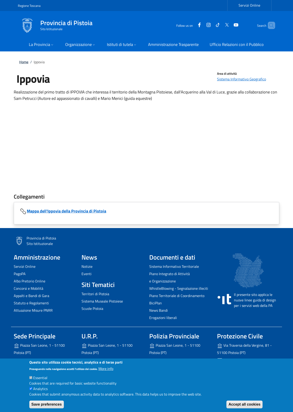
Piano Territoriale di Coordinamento (176, 295)
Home (23, 62)
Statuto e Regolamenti (31, 303)
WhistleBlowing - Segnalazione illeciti (178, 288)
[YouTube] (228, 25)
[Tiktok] (209, 25)
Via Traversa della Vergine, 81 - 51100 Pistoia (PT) (244, 349)
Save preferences (46, 404)
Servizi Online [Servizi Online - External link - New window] (249, 5)
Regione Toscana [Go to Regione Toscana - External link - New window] (29, 5)
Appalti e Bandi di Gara (31, 295)
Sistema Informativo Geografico (241, 79)
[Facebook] (191, 25)
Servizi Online (24, 266)
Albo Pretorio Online (29, 281)
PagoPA (20, 273)
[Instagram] (200, 25)
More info (105, 368)
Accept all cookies (244, 404)
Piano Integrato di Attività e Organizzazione (169, 277)
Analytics (40, 388)
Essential (40, 377)
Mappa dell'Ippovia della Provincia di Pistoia (66, 211)
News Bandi (158, 310)
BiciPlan (155, 303)
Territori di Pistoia (95, 294)
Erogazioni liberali (163, 317)
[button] (41, 44)
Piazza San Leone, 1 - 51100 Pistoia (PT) (39, 349)
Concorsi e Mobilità (28, 288)
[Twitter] (219, 25)
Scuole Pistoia (92, 308)
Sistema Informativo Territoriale (174, 266)
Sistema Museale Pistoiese (102, 301)
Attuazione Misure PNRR (33, 310)
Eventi (86, 273)
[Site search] (269, 25)
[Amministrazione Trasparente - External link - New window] (173, 44)
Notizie (86, 266)
